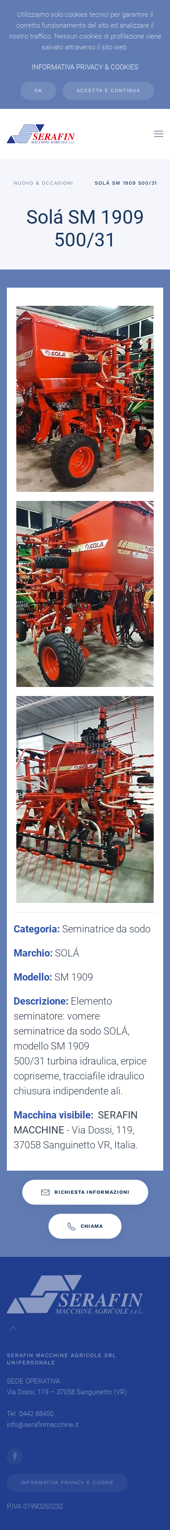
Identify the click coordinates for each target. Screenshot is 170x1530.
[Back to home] (41, 134)
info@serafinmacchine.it (43, 1425)
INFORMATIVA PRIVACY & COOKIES (85, 67)
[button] (158, 134)
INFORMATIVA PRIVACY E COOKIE (67, 1483)
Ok (38, 90)
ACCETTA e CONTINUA (108, 90)
